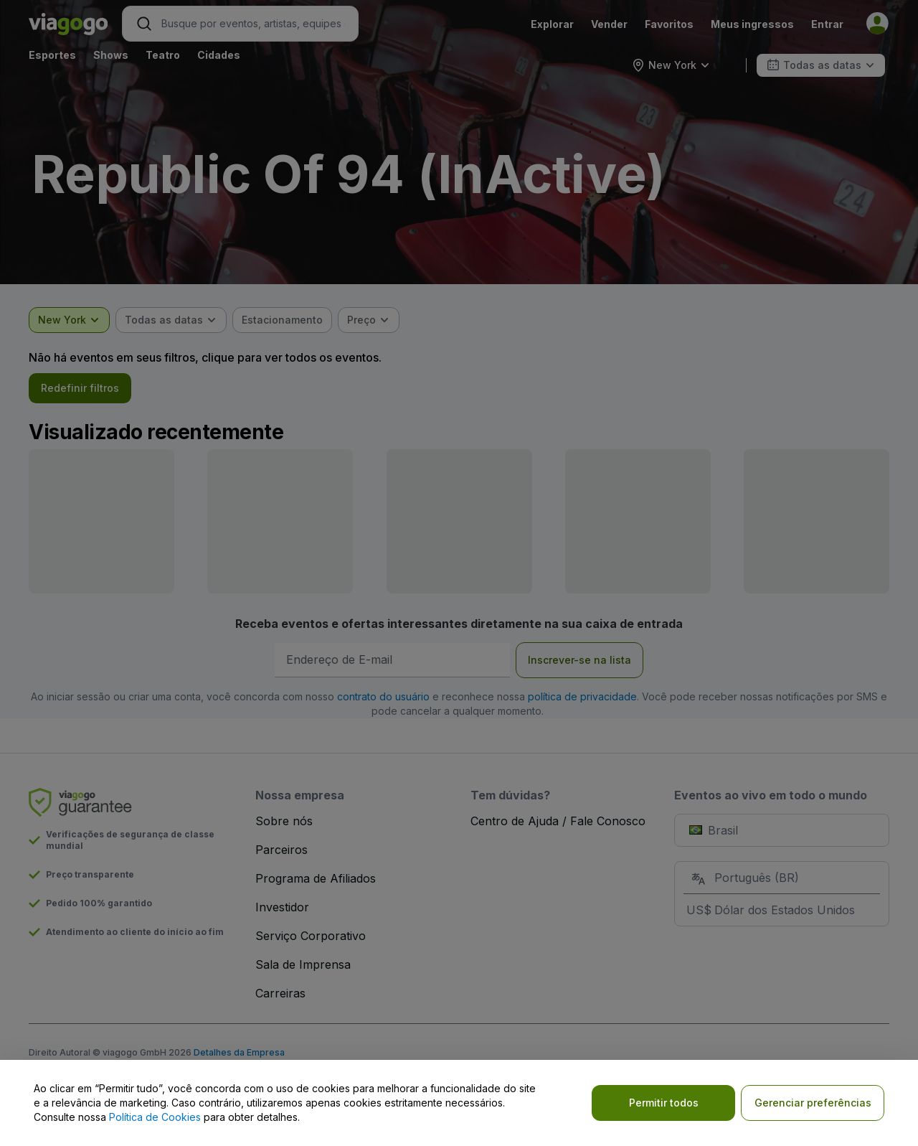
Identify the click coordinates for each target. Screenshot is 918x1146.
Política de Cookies (155, 1117)
